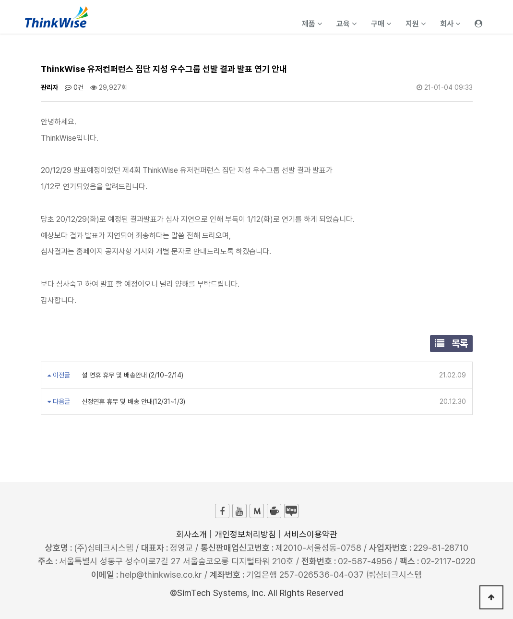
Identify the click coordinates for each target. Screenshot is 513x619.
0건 (74, 87)
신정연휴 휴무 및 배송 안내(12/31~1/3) (132, 401)
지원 (416, 23)
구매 (381, 23)
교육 (346, 23)
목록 (451, 343)
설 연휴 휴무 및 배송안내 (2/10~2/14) (131, 375)
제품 (312, 23)
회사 (450, 23)
